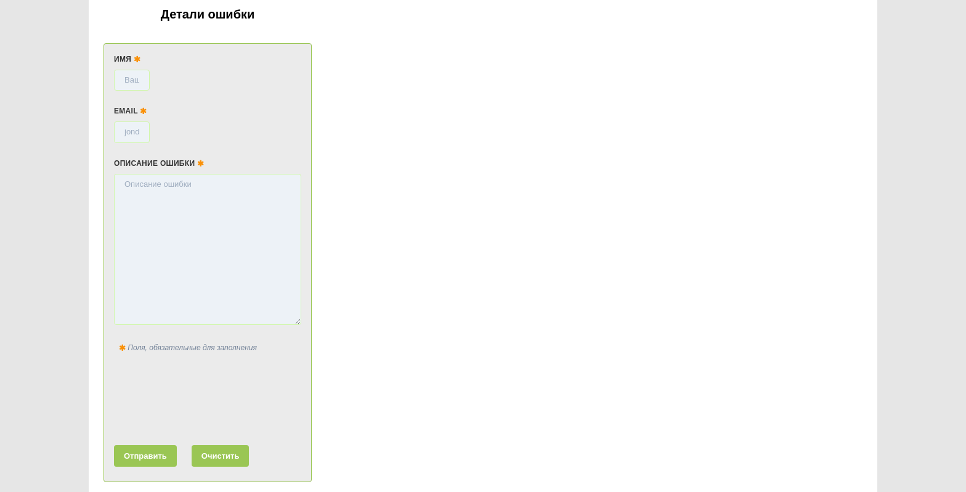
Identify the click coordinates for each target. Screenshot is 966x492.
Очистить (220, 456)
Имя (127, 59)
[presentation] (207, 396)
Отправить (145, 456)
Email (130, 111)
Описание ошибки (159, 163)
